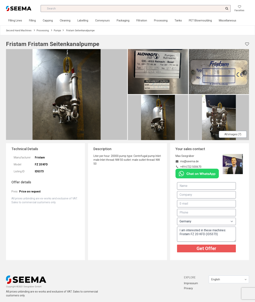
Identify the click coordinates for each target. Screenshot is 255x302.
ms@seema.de (189, 161)
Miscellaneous (227, 20)
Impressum (191, 283)
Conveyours (102, 20)
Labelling (82, 20)
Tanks (178, 20)
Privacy (188, 288)
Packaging (123, 20)
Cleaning (65, 20)
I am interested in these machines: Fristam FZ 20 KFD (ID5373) (206, 234)
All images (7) (232, 134)
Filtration (141, 20)
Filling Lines (15, 20)
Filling (32, 20)
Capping (48, 20)
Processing (161, 20)
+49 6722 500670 (190, 166)
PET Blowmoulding (200, 20)
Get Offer (206, 248)
